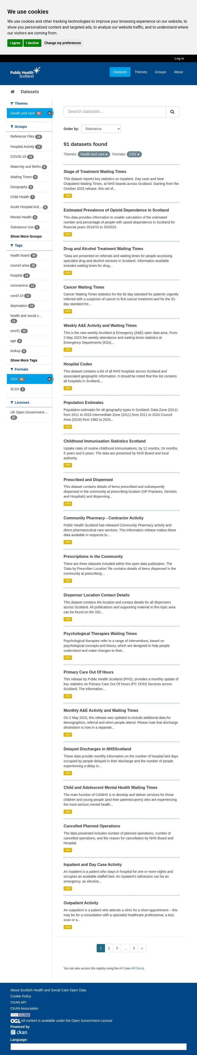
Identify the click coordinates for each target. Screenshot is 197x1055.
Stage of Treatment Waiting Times (95, 172)
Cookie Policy (21, 996)
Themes (141, 72)
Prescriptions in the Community (93, 556)
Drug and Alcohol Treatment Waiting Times (103, 249)
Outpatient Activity (81, 903)
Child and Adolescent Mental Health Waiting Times (110, 787)
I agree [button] (15, 43)
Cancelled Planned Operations (92, 826)
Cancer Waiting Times (84, 287)
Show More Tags (24, 360)
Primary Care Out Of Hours (89, 672)
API (121, 968)
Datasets (120, 72)
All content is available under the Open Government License (62, 1021)
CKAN (19, 1032)
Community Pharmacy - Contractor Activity (104, 518)
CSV (67, 195)
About (178, 72)
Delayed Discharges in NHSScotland (97, 749)
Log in (179, 58)
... (125, 948)
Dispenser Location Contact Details (96, 595)
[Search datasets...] (115, 111)
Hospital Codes (78, 364)
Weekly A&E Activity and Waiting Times (100, 325)
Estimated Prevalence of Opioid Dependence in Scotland (116, 210)
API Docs (137, 968)
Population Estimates (84, 403)
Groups (160, 72)
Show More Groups (26, 236)
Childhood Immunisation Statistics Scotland (105, 441)
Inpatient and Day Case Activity (93, 865)
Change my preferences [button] (62, 43)
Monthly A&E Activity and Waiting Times (101, 710)
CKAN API (18, 1002)
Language (19, 1040)
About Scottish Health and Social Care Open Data (48, 990)
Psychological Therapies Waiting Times (100, 634)
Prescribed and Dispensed (88, 480)
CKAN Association (24, 1008)
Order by (71, 129)
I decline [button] (32, 43)
